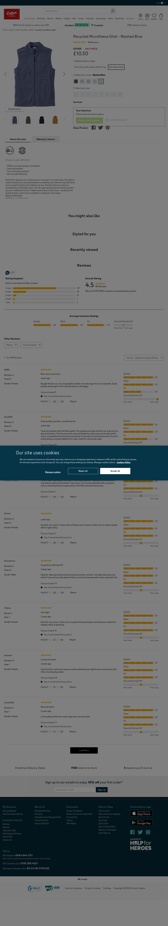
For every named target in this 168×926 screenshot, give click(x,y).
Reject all (83, 471)
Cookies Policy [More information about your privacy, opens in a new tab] (123, 462)
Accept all (115, 471)
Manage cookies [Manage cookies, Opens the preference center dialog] (53, 472)
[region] (84, 463)
